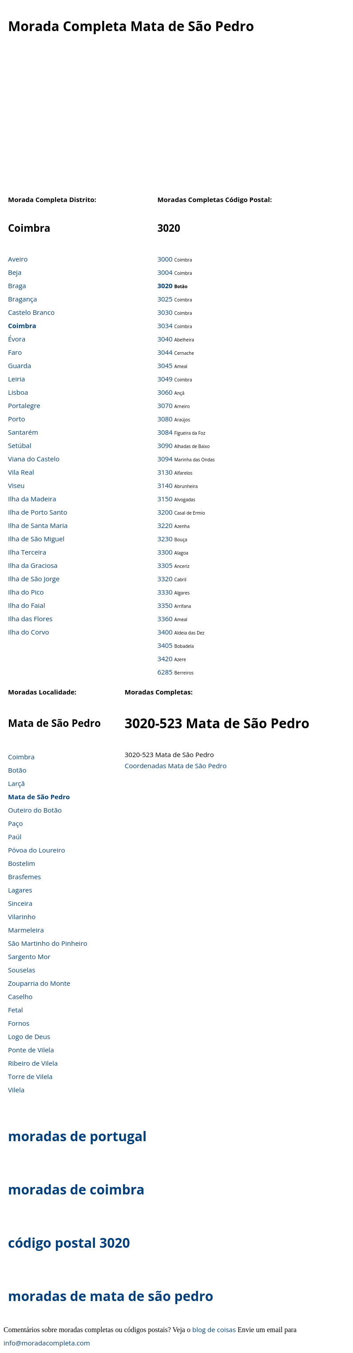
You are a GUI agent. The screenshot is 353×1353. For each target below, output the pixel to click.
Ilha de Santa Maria (37, 525)
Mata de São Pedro (39, 796)
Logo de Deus (29, 1036)
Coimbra (22, 325)
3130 (164, 472)
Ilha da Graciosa (33, 565)
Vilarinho (22, 916)
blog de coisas (214, 1329)
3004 (164, 272)
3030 (164, 312)
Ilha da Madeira (32, 498)
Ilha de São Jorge (33, 578)
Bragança (22, 298)
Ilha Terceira (27, 552)
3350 (164, 605)
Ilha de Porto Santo (37, 512)
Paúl (14, 836)
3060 (164, 392)
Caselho (20, 996)
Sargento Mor (29, 956)
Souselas (21, 969)
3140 (164, 485)
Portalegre (24, 405)
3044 (164, 352)
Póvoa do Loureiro (36, 849)
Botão (17, 770)
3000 (164, 258)
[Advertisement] (173, 119)
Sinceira (20, 903)
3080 (164, 418)
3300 (164, 552)
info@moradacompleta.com (47, 1342)
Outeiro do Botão (35, 809)
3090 (164, 445)
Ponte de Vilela (31, 1049)
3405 (164, 645)
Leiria (16, 378)
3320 (164, 578)
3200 (164, 512)
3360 (164, 618)
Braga (17, 285)
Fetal (15, 1009)
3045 (164, 365)
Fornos (18, 1023)
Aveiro (18, 258)
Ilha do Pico (26, 591)
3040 (164, 338)
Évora (16, 338)
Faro (15, 352)
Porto (16, 418)
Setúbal (20, 445)
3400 (164, 631)
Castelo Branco (31, 312)
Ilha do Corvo (28, 631)
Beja (14, 272)
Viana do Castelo (33, 458)
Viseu (16, 485)
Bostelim (21, 863)
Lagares (20, 889)
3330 (164, 591)
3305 (164, 565)
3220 (164, 525)
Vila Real (21, 472)
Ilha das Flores (30, 618)
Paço (15, 823)
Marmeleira (26, 929)
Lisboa (18, 392)
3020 (164, 285)
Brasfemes (24, 876)
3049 (164, 378)
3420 (164, 658)
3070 (164, 405)
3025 (164, 298)
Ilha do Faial (26, 605)
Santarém (23, 432)
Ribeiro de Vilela (33, 1063)
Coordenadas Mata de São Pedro (175, 765)
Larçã (16, 783)
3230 (164, 538)
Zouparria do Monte (39, 983)
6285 (164, 671)
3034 (164, 325)
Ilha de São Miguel (36, 538)
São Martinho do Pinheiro (47, 943)
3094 (164, 458)
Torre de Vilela (30, 1076)
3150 (164, 498)
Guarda (19, 365)
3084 (164, 432)
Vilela (16, 1089)
